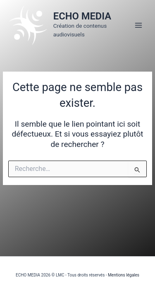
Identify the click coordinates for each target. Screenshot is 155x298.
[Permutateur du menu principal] (139, 25)
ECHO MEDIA (82, 16)
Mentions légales (123, 275)
